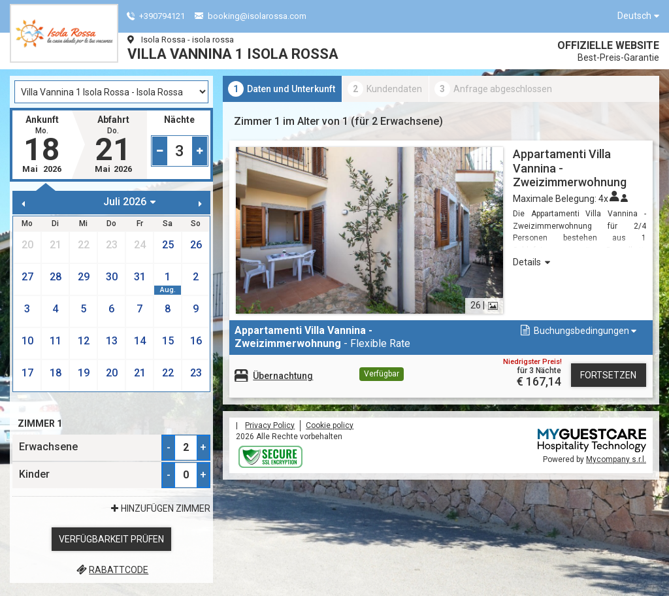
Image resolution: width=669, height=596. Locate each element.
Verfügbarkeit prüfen (111, 539)
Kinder (34, 474)
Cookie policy (329, 425)
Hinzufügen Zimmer (159, 508)
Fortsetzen (608, 375)
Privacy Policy (270, 425)
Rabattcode (111, 570)
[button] (577, 331)
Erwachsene (48, 446)
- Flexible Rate (322, 336)
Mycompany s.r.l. (616, 459)
